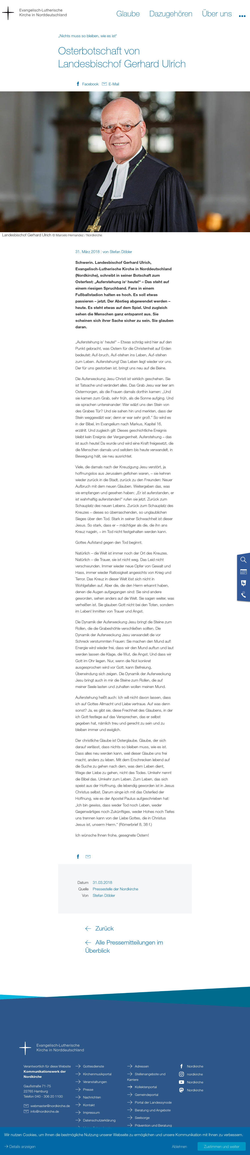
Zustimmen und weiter (221, 1146)
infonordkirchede (44, 1111)
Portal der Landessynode (153, 1102)
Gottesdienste (93, 1066)
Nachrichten (91, 1097)
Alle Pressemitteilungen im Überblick (124, 946)
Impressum (91, 1112)
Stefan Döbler (121, 251)
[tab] (243, 561)
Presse (87, 1089)
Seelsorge (141, 1118)
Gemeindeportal (146, 1095)
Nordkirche (195, 1066)
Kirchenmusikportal (96, 1074)
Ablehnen (179, 1146)
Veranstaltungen (94, 1082)
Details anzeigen (22, 1146)
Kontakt (88, 1105)
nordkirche (195, 1074)
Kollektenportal (145, 1087)
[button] (242, 13)
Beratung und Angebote (152, 1110)
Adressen (141, 1066)
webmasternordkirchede (50, 1106)
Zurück (105, 928)
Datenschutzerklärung (99, 1120)
